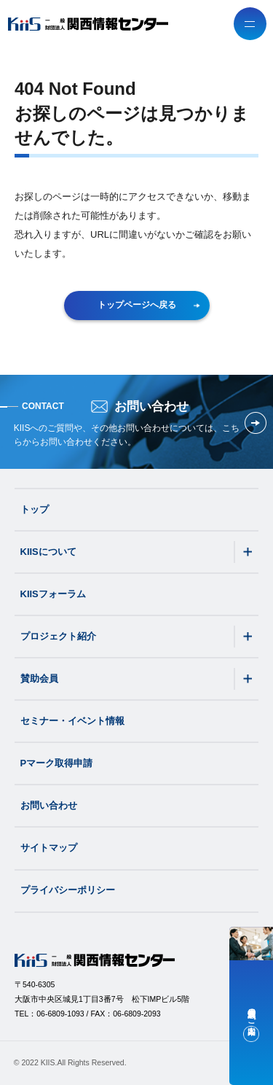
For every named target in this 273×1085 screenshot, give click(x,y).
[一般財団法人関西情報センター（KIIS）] (88, 24)
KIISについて (48, 551)
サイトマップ (48, 847)
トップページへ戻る (149, 305)
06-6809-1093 (60, 1013)
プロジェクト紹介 (58, 636)
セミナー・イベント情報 (72, 720)
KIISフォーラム (53, 593)
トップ (34, 509)
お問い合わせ (48, 805)
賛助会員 (39, 678)
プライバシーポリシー (67, 889)
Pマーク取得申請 (56, 763)
